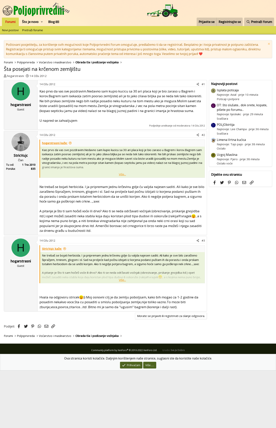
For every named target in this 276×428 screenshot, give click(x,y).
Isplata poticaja (228, 147)
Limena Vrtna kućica (231, 197)
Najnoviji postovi (224, 141)
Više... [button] (122, 232)
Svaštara (222, 176)
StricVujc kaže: (52, 306)
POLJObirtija (225, 182)
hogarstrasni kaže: (54, 200)
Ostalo (221, 206)
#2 (203, 192)
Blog (53, 22)
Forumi (10, 22)
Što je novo (30, 22)
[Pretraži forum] (259, 22)
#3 (203, 298)
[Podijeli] (197, 141)
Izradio (173, 407)
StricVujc (21, 213)
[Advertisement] (138, 107)
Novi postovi (10, 30)
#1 (203, 141)
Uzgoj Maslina (227, 212)
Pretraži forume (32, 30)
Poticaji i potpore (228, 156)
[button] (42, 22)
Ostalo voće (225, 221)
